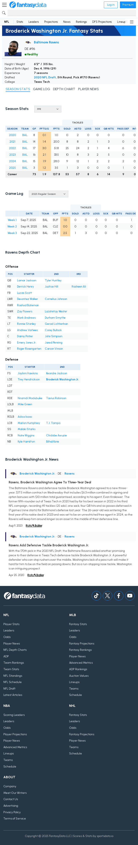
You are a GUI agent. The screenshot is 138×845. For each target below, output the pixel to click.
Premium (128, 4)
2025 (12, 168)
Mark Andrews (26, 317)
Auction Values (78, 676)
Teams (73, 688)
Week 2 (12, 226)
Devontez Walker (27, 299)
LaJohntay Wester (56, 311)
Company (9, 786)
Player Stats (11, 624)
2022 (12, 148)
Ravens (69, 473)
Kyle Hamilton (26, 441)
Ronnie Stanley (26, 323)
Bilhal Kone (52, 441)
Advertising (10, 806)
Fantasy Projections (81, 643)
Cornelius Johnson (56, 299)
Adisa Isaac (25, 416)
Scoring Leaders (14, 715)
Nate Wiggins (26, 435)
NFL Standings (12, 676)
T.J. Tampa (53, 423)
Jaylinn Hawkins (28, 373)
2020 (12, 135)
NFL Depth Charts (15, 650)
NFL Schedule (12, 682)
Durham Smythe (55, 317)
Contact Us (10, 799)
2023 (12, 154)
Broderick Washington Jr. (62, 379)
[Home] (28, 5)
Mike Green (25, 404)
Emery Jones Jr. (26, 342)
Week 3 (12, 233)
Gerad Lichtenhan (56, 323)
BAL (25, 135)
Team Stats (11, 669)
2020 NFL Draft (45, 77)
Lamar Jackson (26, 280)
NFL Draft (9, 688)
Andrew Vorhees (27, 330)
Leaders (33, 21)
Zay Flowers (24, 311)
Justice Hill (51, 286)
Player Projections (15, 734)
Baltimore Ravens (46, 42)
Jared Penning (53, 342)
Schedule (75, 695)
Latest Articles (12, 695)
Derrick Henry (25, 286)
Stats (19, 21)
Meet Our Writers (15, 793)
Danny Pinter (25, 336)
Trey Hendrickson (29, 379)
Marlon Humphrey (29, 423)
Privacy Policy (12, 812)
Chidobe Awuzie (56, 435)
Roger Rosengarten (29, 348)
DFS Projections (102, 21)
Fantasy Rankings (80, 650)
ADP (6, 656)
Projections (51, 21)
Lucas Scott (24, 292)
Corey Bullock (53, 330)
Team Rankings (13, 663)
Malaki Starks (26, 429)
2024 (12, 161)
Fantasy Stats (78, 624)
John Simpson (53, 336)
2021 (12, 141)
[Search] (72, 13)
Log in (110, 4)
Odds (7, 637)
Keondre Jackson (56, 373)
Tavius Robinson (56, 398)
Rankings (81, 21)
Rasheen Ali (79, 286)
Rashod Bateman (28, 305)
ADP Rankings (78, 669)
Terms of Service (14, 818)
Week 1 (12, 220)
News (66, 21)
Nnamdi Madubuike (30, 398)
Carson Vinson (54, 348)
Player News (11, 643)
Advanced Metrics (81, 663)
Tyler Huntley (53, 280)
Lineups (74, 682)
